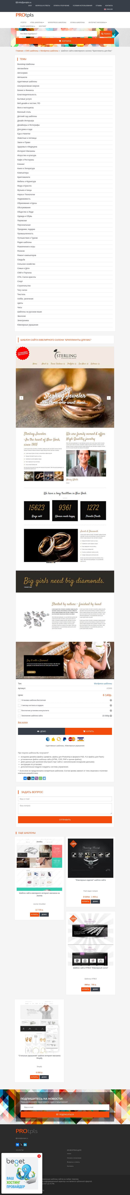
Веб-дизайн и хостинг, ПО (28, 103)
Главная (19, 51)
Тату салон (22, 290)
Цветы (20, 303)
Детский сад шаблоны (27, 116)
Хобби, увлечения (25, 299)
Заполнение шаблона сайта (32, 716)
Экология (21, 316)
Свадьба (21, 260)
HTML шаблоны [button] (37, 22)
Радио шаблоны (24, 242)
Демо (41, 731)
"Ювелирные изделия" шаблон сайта (90, 880)
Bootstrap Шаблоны (26, 64)
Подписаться (65, 1114)
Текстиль (21, 294)
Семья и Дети (23, 268)
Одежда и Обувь (24, 216)
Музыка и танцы (24, 190)
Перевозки (22, 220)
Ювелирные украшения (27, 325)
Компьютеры (23, 173)
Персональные (24, 225)
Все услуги (23, 722)
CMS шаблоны (31, 51)
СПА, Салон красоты (26, 277)
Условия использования (82, 5)
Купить (88, 731)
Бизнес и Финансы (25, 90)
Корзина (65, 41)
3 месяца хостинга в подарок (32, 705)
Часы (19, 307)
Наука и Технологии (26, 194)
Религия (21, 251)
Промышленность (25, 234)
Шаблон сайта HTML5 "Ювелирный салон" (90, 968)
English (110, 9)
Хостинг (42, 26)
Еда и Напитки (23, 134)
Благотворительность (26, 95)
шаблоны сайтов (57, 1179)
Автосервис (22, 73)
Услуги (23, 22)
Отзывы (99, 5)
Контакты (109, 5)
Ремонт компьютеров (26, 255)
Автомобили (22, 68)
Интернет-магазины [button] (97, 22)
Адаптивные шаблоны (27, 81)
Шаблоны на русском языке (29, 312)
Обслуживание (24, 207)
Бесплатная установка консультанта (35, 711)
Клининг (21, 164)
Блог (30, 5)
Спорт (20, 281)
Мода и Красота (24, 186)
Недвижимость (23, 199)
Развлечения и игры (26, 247)
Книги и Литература (26, 168)
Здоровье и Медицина (27, 147)
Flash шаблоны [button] (27, 26)
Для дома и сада (24, 129)
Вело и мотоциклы (25, 108)
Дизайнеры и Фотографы (28, 125)
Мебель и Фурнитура (26, 181)
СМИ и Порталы (24, 273)
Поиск (105, 34)
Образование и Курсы (27, 203)
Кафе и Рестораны (25, 160)
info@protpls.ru (23, 2)
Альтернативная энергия (28, 86)
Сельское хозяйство (26, 264)
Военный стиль (24, 112)
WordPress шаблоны (57, 22)
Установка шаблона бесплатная (33, 700)
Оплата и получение (61, 5)
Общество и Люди (25, 212)
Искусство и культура (26, 155)
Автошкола (22, 77)
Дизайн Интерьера (25, 121)
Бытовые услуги (24, 99)
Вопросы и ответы (43, 5)
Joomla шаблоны (77, 22)
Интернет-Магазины (26, 151)
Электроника (23, 320)
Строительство (24, 286)
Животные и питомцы (26, 138)
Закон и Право (23, 142)
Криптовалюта (23, 177)
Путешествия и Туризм (27, 238)
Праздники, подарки (26, 229)
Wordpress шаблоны (49, 51)
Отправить (65, 820)
